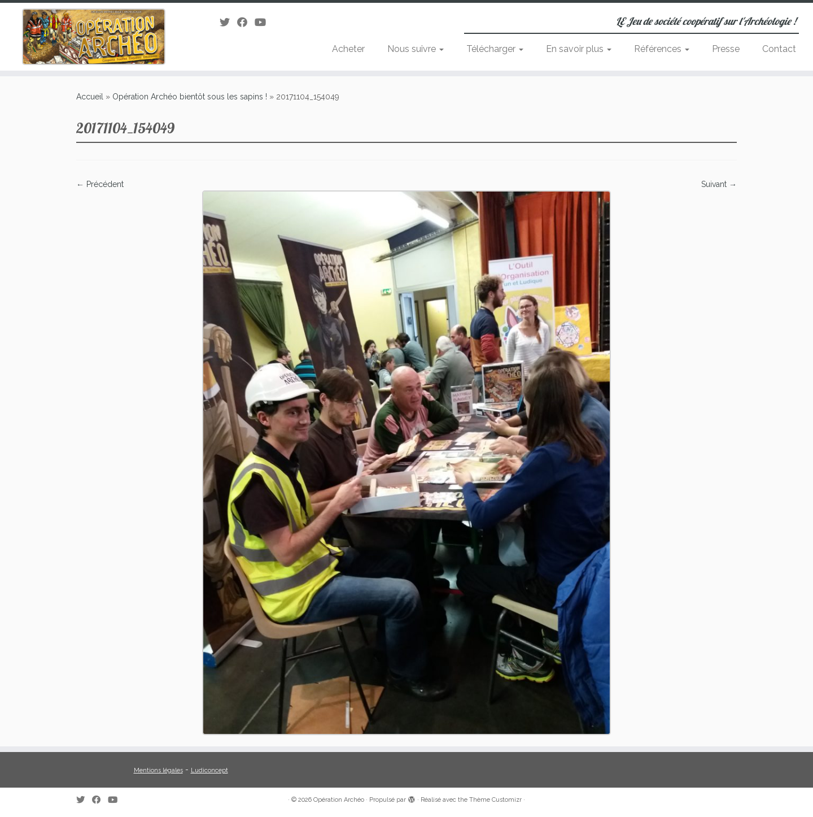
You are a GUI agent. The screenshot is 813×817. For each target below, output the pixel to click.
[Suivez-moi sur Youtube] (264, 22)
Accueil (89, 96)
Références (661, 49)
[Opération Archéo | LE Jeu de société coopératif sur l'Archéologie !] (93, 36)
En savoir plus (578, 49)
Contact (779, 49)
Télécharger (494, 49)
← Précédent (100, 184)
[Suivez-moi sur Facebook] (246, 22)
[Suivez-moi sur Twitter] (228, 22)
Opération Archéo (338, 799)
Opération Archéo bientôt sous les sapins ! (189, 96)
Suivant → (719, 184)
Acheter (348, 49)
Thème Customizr (495, 799)
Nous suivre (415, 49)
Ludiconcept (209, 770)
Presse (726, 49)
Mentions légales (158, 770)
